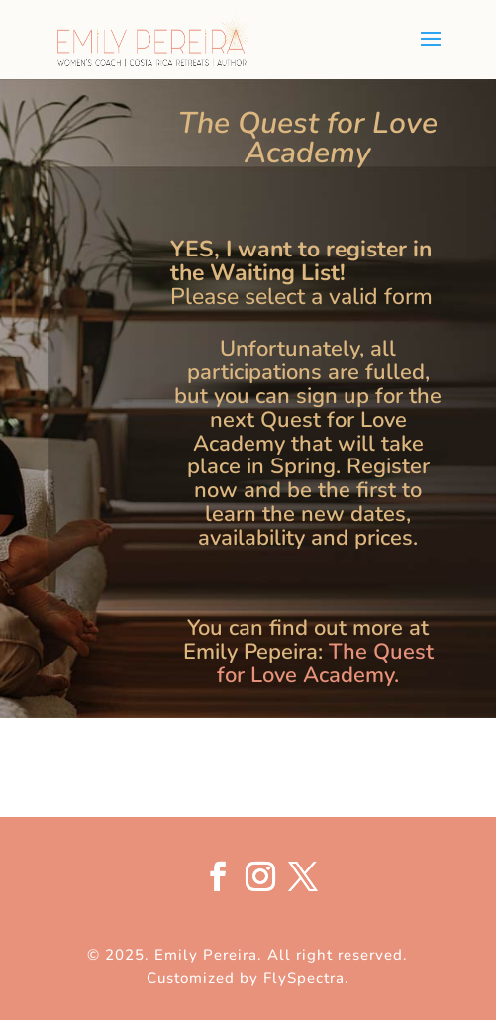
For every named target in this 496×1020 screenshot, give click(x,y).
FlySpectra (304, 978)
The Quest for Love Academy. (325, 663)
